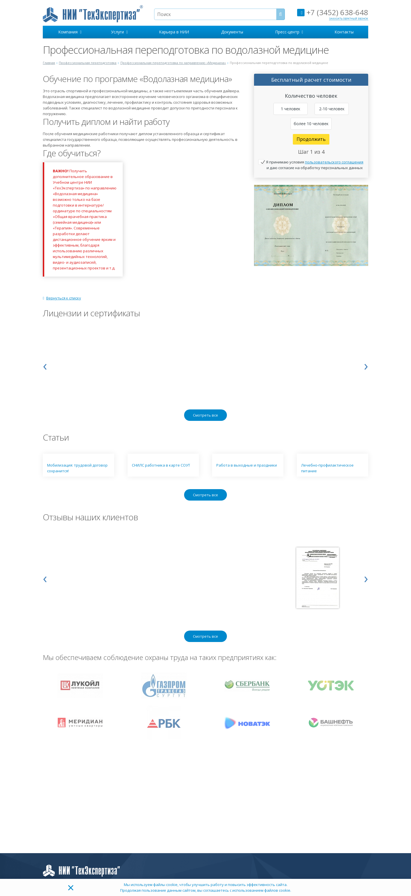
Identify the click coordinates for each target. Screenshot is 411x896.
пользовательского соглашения (334, 162)
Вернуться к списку (62, 298)
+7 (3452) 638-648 (332, 12)
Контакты (344, 32)
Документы (232, 32)
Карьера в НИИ (174, 32)
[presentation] (45, 365)
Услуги (119, 32)
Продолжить (311, 139)
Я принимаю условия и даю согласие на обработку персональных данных (314, 164)
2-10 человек (331, 108)
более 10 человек (311, 123)
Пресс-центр (289, 32)
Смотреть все (205, 415)
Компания (69, 32)
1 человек (290, 108)
